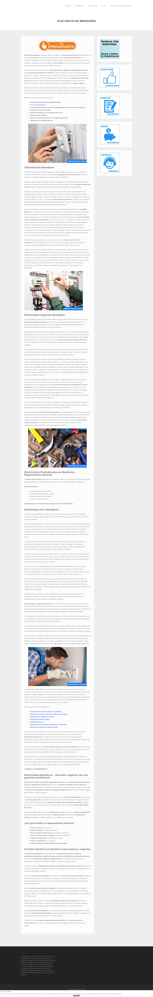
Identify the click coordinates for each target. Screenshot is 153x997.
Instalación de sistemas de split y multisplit (45, 711)
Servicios (92, 6)
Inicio (68, 6)
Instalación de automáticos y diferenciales (45, 102)
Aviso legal (70, 989)
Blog (103, 6)
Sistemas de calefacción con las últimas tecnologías (48, 714)
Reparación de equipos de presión (42, 717)
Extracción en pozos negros (40, 719)
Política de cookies (80, 989)
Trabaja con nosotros (121, 6)
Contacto (80, 6)
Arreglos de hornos (37, 722)
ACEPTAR (76, 995)
